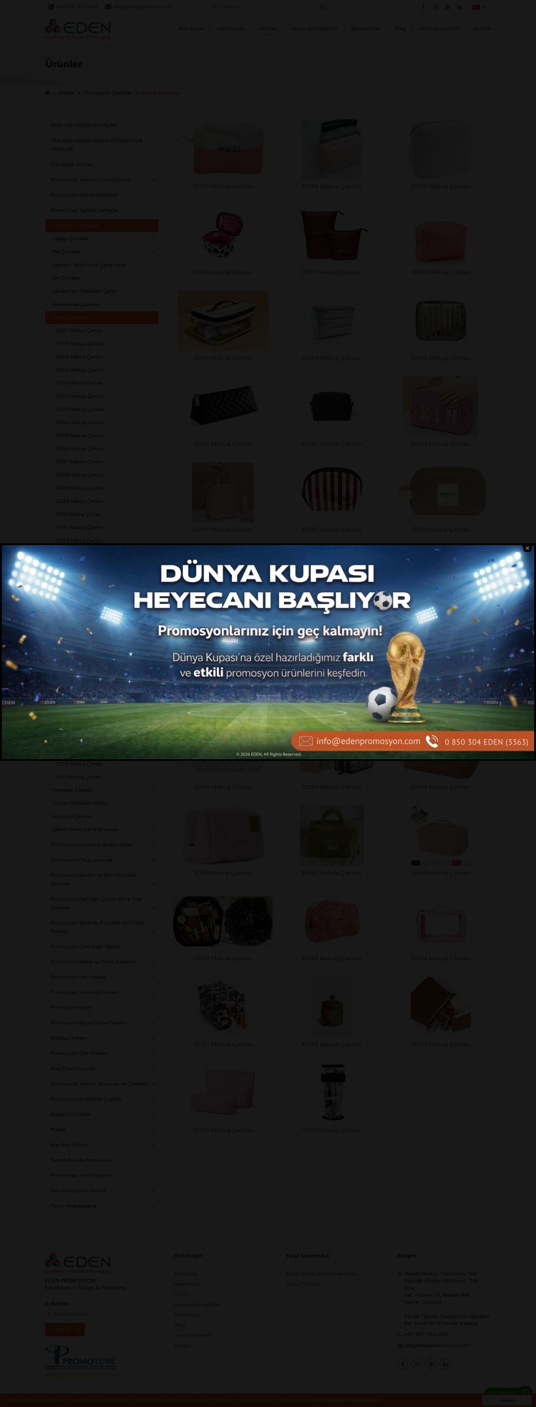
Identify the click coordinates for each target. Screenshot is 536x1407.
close (527, 603)
